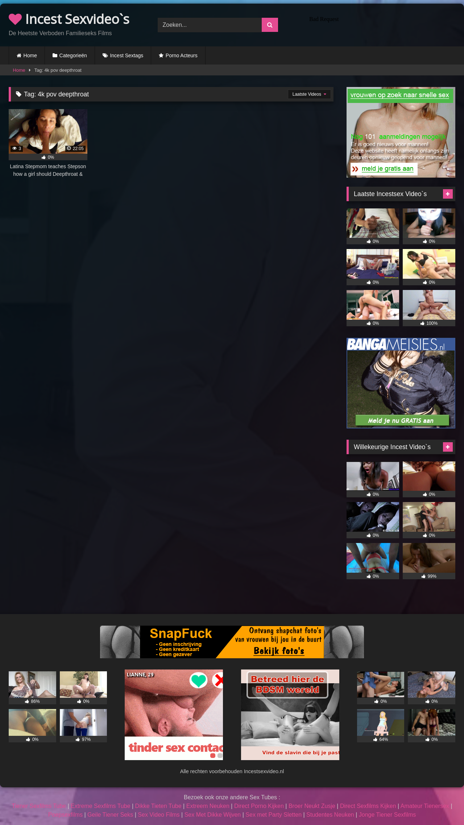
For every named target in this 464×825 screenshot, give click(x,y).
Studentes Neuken (330, 815)
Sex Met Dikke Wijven (213, 815)
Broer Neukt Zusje (312, 806)
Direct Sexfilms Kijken (368, 806)
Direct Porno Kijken (259, 806)
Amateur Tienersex (425, 806)
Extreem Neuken (207, 806)
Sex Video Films (158, 815)
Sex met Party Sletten (273, 815)
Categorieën (73, 55)
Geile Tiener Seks (110, 815)
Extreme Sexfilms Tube (100, 806)
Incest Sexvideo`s (69, 19)
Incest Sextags (126, 55)
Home (30, 55)
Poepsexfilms (65, 815)
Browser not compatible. (380, 24)
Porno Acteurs (182, 55)
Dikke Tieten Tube (158, 806)
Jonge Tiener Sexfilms (387, 815)
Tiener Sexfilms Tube (39, 806)
